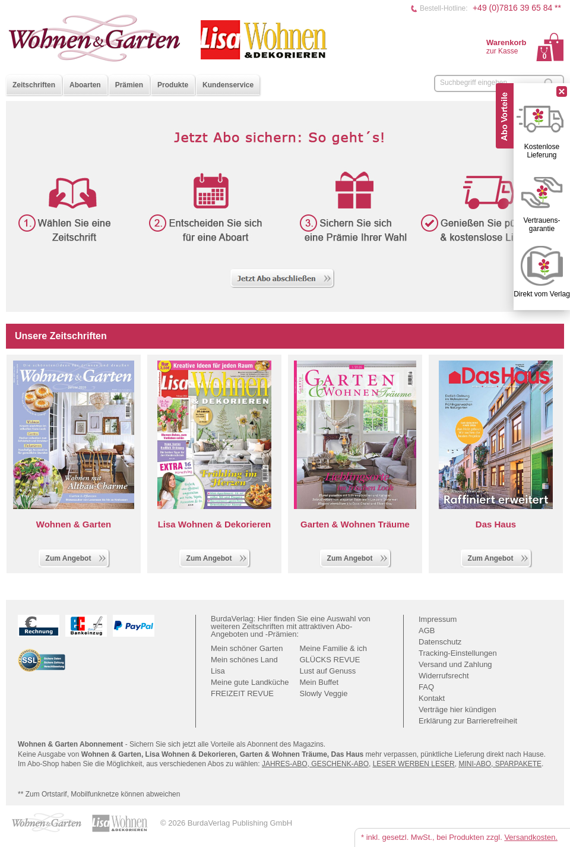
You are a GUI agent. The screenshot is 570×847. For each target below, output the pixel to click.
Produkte (172, 85)
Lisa (218, 670)
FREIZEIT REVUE (242, 693)
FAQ (426, 686)
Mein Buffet (319, 682)
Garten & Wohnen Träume (355, 524)
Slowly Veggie (324, 693)
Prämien (129, 85)
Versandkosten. (531, 837)
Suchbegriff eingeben (473, 82)
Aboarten (85, 85)
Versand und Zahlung (455, 664)
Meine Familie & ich (333, 648)
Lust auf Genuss (328, 670)
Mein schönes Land (244, 659)
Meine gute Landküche (250, 682)
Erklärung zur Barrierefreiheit (468, 720)
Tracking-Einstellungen (458, 653)
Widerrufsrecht (444, 675)
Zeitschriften (33, 85)
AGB (427, 630)
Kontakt (432, 698)
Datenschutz (440, 641)
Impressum (438, 619)
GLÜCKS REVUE (330, 659)
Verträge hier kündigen (457, 709)
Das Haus (496, 524)
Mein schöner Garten (247, 648)
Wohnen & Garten (73, 524)
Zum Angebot (76, 557)
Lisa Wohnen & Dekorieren (214, 524)
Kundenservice (228, 85)
